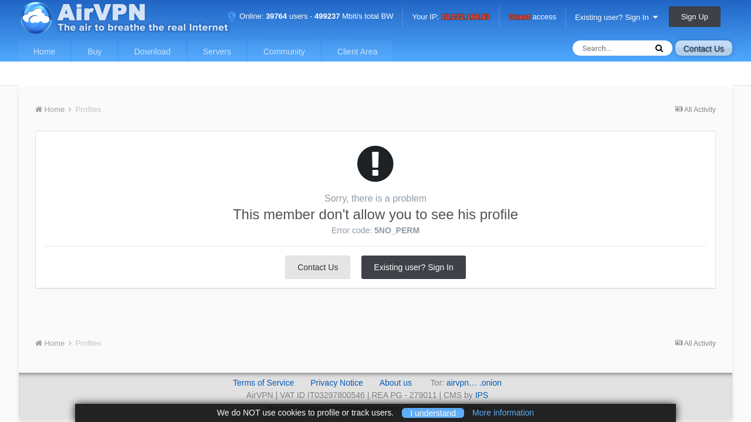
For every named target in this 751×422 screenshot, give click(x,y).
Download (152, 51)
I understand (433, 412)
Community (284, 51)
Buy (94, 51)
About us (396, 382)
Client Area (357, 51)
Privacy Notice (336, 382)
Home (44, 51)
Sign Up (694, 16)
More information (503, 412)
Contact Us (704, 48)
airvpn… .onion (474, 382)
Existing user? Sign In (616, 17)
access (532, 17)
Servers (217, 51)
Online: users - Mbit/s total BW (310, 16)
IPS (482, 395)
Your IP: (451, 17)
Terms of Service (263, 382)
